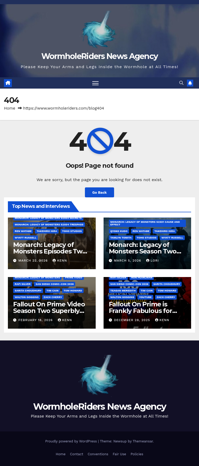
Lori (152, 260)
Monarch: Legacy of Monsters (37, 277)
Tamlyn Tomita (121, 237)
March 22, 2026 (33, 260)
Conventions (98, 454)
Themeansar (143, 441)
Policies (137, 454)
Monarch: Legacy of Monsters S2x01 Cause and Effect (145, 223)
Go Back (99, 192)
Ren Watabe (23, 231)
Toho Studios (72, 231)
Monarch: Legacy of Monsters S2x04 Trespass (49, 224)
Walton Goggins (27, 297)
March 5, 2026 (128, 260)
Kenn (60, 260)
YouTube (145, 297)
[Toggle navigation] (95, 83)
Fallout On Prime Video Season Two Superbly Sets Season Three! (49, 310)
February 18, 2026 (36, 320)
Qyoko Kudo (119, 231)
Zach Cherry (53, 297)
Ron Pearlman (141, 277)
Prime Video (73, 277)
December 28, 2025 (132, 320)
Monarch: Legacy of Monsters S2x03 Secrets (48, 217)
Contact (76, 454)
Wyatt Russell (25, 237)
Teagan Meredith (123, 290)
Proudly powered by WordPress (71, 441)
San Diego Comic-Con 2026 (54, 284)
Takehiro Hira (47, 231)
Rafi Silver (22, 284)
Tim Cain (53, 290)
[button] (181, 82)
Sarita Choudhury (28, 290)
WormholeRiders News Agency (99, 56)
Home (9, 108)
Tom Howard (73, 290)
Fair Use (119, 454)
